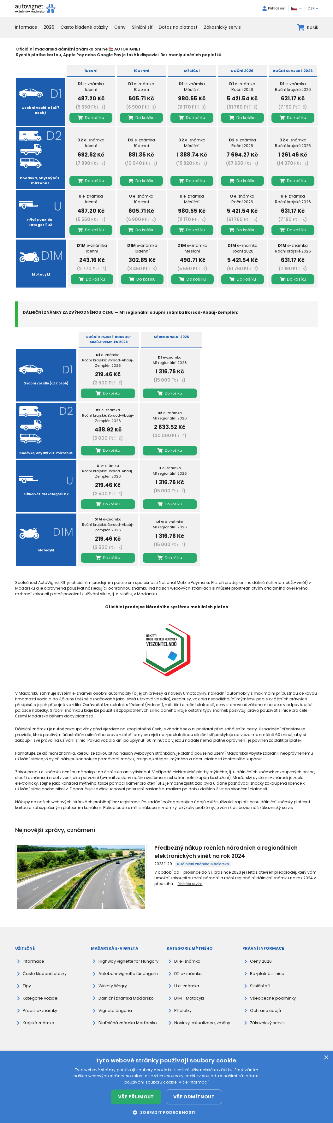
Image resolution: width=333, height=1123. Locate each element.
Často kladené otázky (84, 27)
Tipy (27, 977)
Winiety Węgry (112, 977)
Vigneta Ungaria (114, 1002)
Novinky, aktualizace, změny (201, 1014)
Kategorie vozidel (39, 990)
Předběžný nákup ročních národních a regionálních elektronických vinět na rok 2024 (187, 847)
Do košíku (91, 117)
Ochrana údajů (265, 1002)
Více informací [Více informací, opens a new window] (194, 1082)
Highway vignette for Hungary (127, 953)
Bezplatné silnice (266, 965)
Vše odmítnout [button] (194, 1097)
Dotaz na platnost (178, 27)
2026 (49, 27)
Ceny (120, 27)
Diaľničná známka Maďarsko (127, 1014)
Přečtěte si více (190, 869)
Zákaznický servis (222, 27)
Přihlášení (273, 8)
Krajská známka (38, 1014)
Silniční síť (142, 27)
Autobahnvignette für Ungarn (126, 965)
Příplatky (182, 1002)
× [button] (326, 1057)
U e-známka (186, 977)
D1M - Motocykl (189, 990)
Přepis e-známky (39, 1002)
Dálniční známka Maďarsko (122, 855)
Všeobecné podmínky (271, 990)
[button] (166, 1112)
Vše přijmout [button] (136, 1097)
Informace (26, 27)
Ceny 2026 (260, 953)
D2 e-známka (187, 965)
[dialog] (166, 1087)
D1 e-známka (187, 953)
